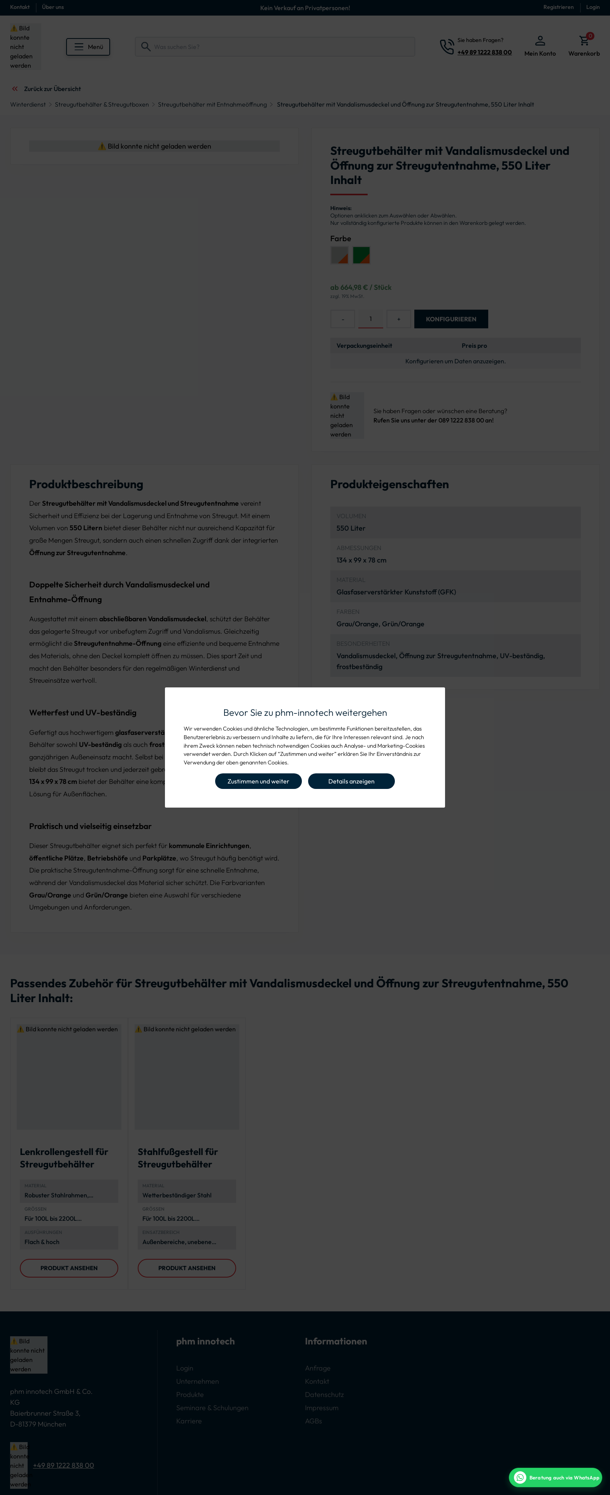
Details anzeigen (351, 781)
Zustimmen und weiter (258, 781)
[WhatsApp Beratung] (555, 1477)
